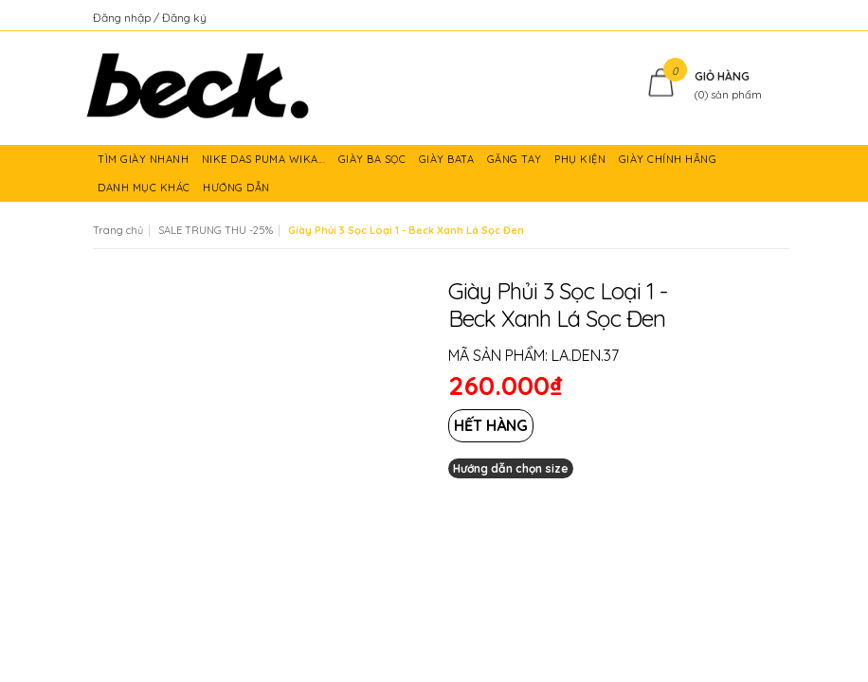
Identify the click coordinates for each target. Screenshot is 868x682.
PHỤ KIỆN (581, 163)
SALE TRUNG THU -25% (215, 230)
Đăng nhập (123, 17)
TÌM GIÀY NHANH (145, 163)
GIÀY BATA (448, 163)
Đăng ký (184, 17)
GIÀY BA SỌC (373, 163)
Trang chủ (118, 230)
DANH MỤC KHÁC (145, 191)
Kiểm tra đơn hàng (726, 17)
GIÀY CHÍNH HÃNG (669, 163)
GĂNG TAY (516, 163)
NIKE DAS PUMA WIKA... (265, 163)
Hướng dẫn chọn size (511, 468)
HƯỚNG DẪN (238, 191)
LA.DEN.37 (585, 355)
